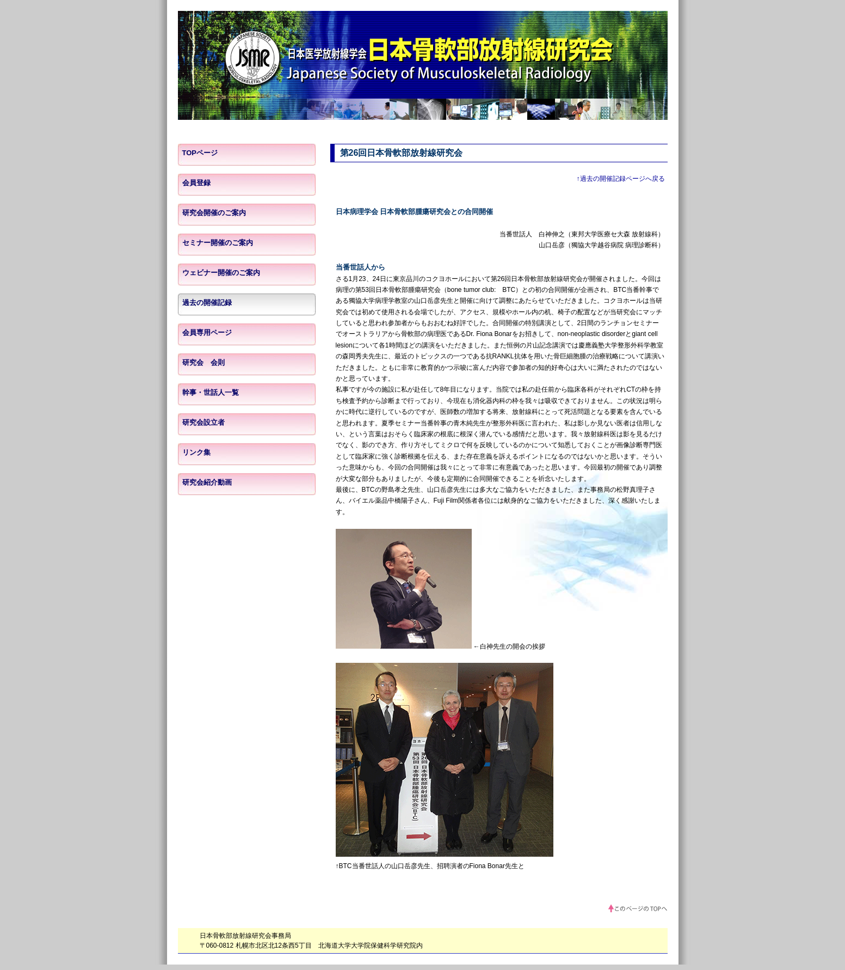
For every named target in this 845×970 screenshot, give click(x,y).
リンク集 (196, 452)
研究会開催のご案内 (214, 213)
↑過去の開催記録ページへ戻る (621, 178)
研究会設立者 (203, 422)
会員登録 (196, 183)
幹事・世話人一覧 (210, 392)
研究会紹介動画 (207, 482)
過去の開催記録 (207, 302)
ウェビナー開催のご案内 (221, 273)
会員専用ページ (207, 332)
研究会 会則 (203, 362)
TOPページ (200, 153)
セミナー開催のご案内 (217, 243)
